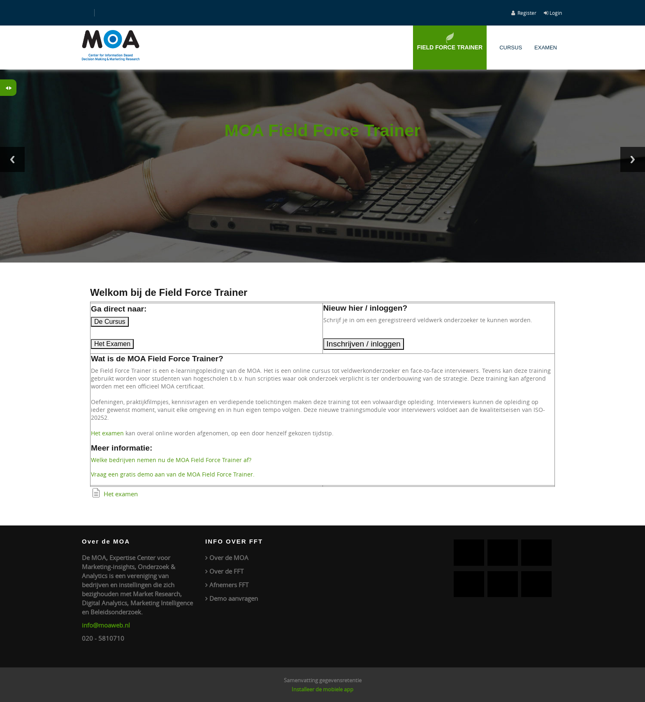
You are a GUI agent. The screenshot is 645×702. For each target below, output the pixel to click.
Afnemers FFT (228, 585)
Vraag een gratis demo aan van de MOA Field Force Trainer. (173, 474)
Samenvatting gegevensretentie (323, 680)
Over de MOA (228, 557)
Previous (12, 159)
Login (556, 12)
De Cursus (109, 321)
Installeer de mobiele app (322, 689)
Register (526, 12)
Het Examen (112, 343)
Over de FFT (226, 571)
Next (632, 159)
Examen (545, 47)
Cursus (510, 47)
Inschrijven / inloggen (364, 343)
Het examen (107, 433)
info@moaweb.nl (106, 625)
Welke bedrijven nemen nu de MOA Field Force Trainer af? (171, 460)
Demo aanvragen (233, 598)
